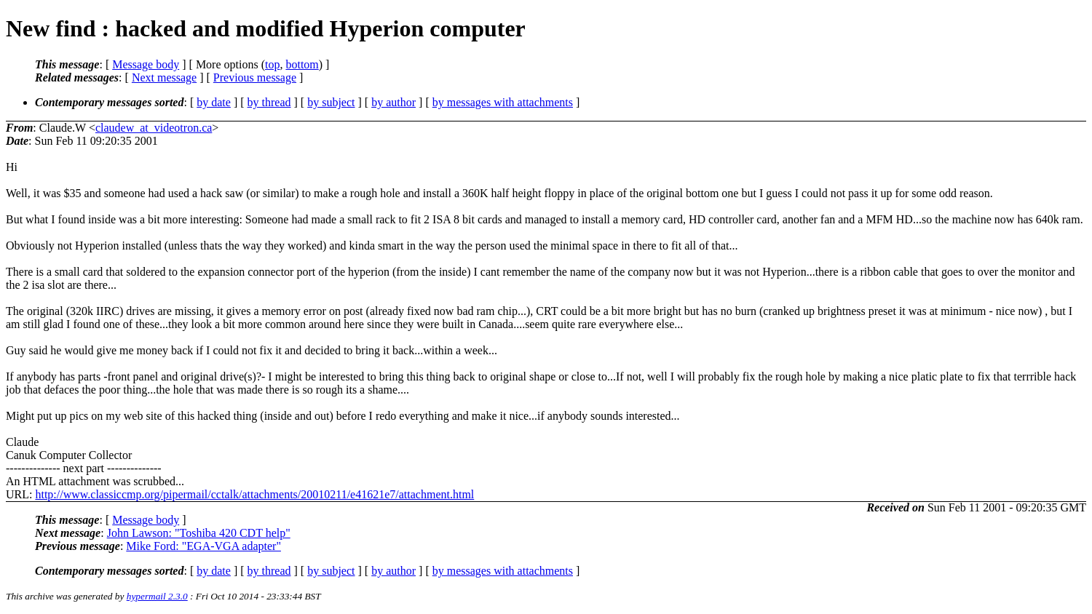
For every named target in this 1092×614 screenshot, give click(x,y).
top (272, 64)
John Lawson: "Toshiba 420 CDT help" (198, 533)
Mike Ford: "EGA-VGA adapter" (203, 546)
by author (393, 102)
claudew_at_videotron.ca (153, 127)
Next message (164, 77)
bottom (301, 64)
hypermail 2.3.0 (157, 596)
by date (214, 102)
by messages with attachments (502, 102)
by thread (269, 102)
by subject (331, 102)
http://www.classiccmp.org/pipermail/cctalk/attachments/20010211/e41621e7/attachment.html (254, 494)
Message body (145, 64)
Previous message (254, 77)
